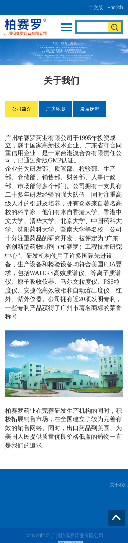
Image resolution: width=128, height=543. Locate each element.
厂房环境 (55, 109)
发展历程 (89, 109)
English (115, 7)
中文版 (96, 7)
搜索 (114, 27)
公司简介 (21, 109)
